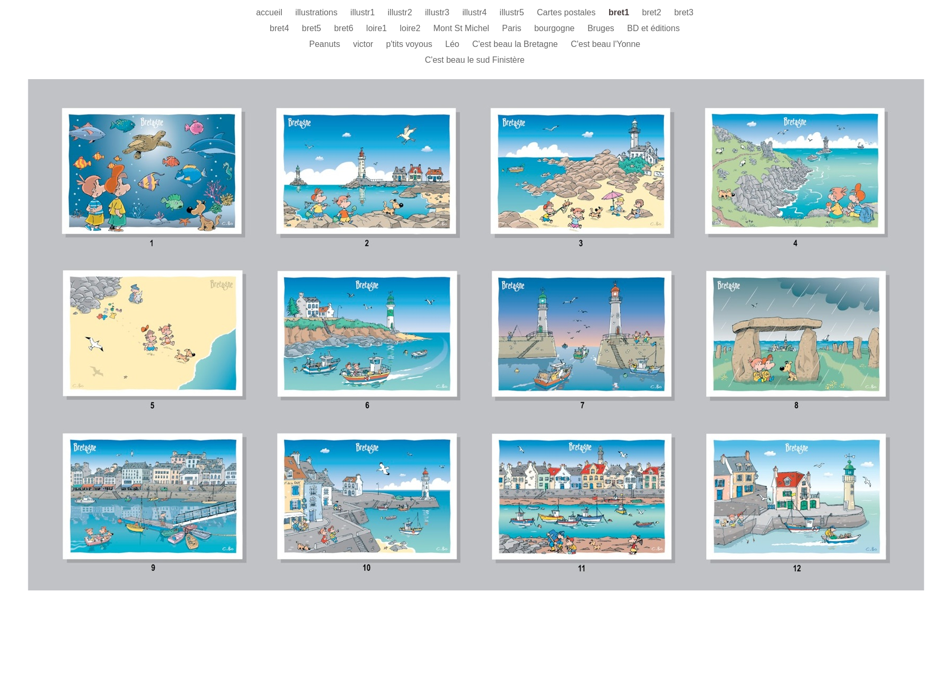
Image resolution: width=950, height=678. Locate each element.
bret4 (280, 28)
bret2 (652, 12)
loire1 (378, 28)
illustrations (317, 12)
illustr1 (363, 12)
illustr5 (513, 12)
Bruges (601, 28)
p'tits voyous (410, 44)
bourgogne (555, 28)
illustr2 (401, 12)
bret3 (683, 12)
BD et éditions (653, 28)
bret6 (345, 28)
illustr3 (438, 12)
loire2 (411, 28)
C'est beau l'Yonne (605, 44)
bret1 (620, 12)
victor (364, 44)
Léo (453, 44)
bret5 (313, 28)
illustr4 (475, 12)
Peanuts (326, 44)
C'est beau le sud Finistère (475, 59)
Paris (513, 28)
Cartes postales (567, 12)
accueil (270, 12)
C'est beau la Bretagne (516, 44)
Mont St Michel (462, 28)
